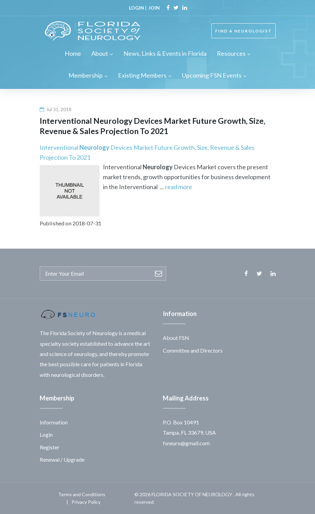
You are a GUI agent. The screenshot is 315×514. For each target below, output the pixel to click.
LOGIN (136, 8)
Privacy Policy (86, 502)
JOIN (154, 8)
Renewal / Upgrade (62, 459)
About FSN (176, 337)
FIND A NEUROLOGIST (243, 31)
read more (178, 186)
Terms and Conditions (81, 494)
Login (46, 434)
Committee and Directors (193, 350)
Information (54, 422)
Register (50, 447)
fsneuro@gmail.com (186, 443)
